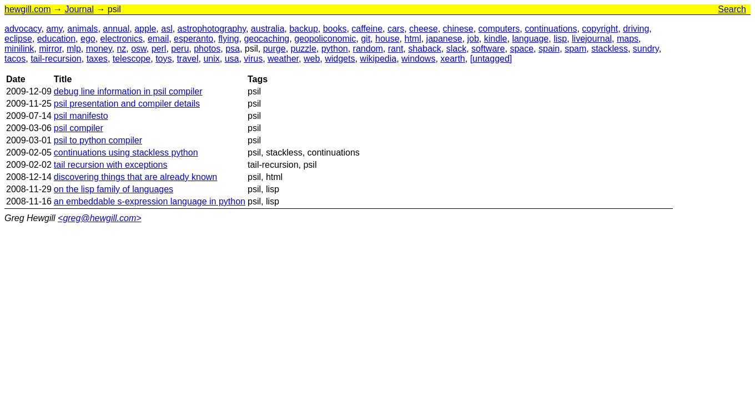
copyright (600, 28)
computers (499, 28)
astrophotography (212, 28)
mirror (50, 48)
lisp (560, 38)
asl (166, 28)
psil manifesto (81, 116)
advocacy (22, 28)
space (521, 48)
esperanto (193, 38)
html (412, 38)
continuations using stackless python (126, 152)
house (387, 38)
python (334, 48)
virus (253, 58)
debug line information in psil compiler (128, 91)
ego (87, 38)
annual (116, 28)
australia (267, 28)
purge (274, 48)
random (368, 48)
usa (232, 58)
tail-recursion (56, 58)
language (530, 38)
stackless (609, 48)
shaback (424, 48)
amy (54, 28)
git (365, 38)
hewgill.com (27, 9)
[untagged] (491, 58)
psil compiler (78, 128)
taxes (97, 58)
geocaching (266, 38)
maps (627, 38)
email (158, 38)
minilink (19, 48)
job (473, 38)
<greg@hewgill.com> (100, 218)
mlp (74, 48)
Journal (78, 9)
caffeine (366, 28)
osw (139, 48)
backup (303, 28)
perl (159, 48)
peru (180, 48)
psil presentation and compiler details (127, 103)
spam (575, 48)
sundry (646, 48)
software (488, 48)
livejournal (592, 38)
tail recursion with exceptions (111, 164)
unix (211, 58)
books (335, 28)
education (56, 38)
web (312, 58)
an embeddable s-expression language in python (149, 201)
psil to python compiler (98, 140)
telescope (132, 58)
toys (163, 58)
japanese (444, 38)
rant (396, 48)
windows (418, 58)
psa (232, 48)
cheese (423, 28)
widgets (340, 58)
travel (187, 58)
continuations (551, 28)
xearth (452, 58)
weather (283, 58)
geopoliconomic (325, 38)
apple (145, 28)
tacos (15, 58)
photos (207, 48)
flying (228, 38)
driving (636, 28)
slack (456, 48)
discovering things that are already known (135, 177)
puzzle (303, 48)
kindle (495, 38)
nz (121, 48)
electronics (121, 38)
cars (395, 28)
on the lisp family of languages (113, 189)
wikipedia (378, 58)
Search (732, 9)
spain (549, 48)
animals (82, 28)
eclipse (18, 38)
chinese (458, 28)
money (99, 48)
